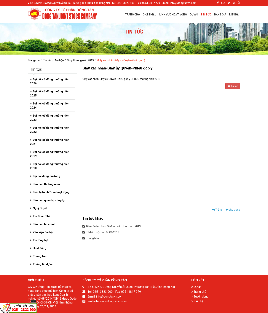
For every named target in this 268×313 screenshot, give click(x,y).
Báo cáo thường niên (46, 184)
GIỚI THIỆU (149, 14)
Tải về (233, 86)
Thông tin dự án (43, 264)
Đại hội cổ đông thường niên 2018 (49, 166)
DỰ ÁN (194, 14)
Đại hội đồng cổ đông (46, 176)
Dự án (196, 287)
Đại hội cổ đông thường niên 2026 (49, 81)
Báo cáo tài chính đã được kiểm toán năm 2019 (111, 226)
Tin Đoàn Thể (41, 216)
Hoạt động (39, 248)
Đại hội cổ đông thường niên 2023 (49, 117)
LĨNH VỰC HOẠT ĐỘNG (173, 14)
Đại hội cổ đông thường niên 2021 (49, 142)
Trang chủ (34, 60)
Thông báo (90, 238)
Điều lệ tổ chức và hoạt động (51, 192)
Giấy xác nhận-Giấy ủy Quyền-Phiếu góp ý (121, 60)
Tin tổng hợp (41, 240)
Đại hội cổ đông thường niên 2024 (49, 105)
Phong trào (40, 256)
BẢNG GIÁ (220, 14)
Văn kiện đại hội (43, 232)
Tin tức (47, 60)
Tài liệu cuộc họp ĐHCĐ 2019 (100, 232)
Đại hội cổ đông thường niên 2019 (74, 60)
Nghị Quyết (40, 208)
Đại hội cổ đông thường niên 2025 (49, 93)
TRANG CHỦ (132, 14)
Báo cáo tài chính (44, 224)
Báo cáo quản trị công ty (49, 200)
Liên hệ (197, 301)
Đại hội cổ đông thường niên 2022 (49, 130)
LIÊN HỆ (234, 14)
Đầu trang (233, 209)
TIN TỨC (206, 14)
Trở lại (217, 209)
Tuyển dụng (199, 296)
